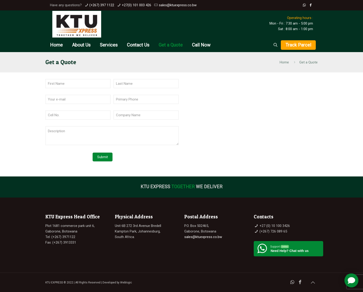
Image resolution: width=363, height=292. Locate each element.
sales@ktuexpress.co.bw (178, 5)
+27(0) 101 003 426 (136, 5)
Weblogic (126, 282)
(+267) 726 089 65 (273, 231)
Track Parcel (298, 45)
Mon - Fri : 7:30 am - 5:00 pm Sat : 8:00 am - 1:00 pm (291, 23)
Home (284, 62)
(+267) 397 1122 (101, 5)
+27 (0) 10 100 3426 (275, 226)
